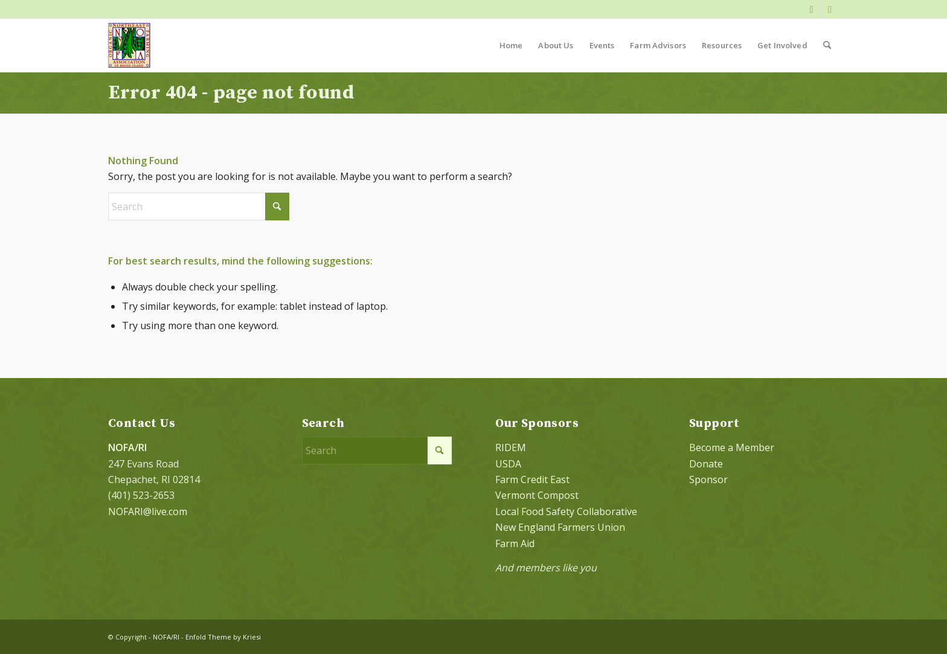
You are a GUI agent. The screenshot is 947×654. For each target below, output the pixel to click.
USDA (508, 463)
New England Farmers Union (560, 527)
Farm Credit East (532, 479)
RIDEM (510, 447)
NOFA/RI (166, 636)
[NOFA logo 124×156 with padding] (129, 45)
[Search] (827, 45)
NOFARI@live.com (147, 511)
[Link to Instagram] (830, 9)
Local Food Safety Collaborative (566, 511)
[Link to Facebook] (811, 9)
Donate (706, 463)
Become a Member (731, 447)
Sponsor (708, 479)
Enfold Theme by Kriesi (223, 636)
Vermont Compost (537, 495)
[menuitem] (511, 45)
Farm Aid (514, 543)
